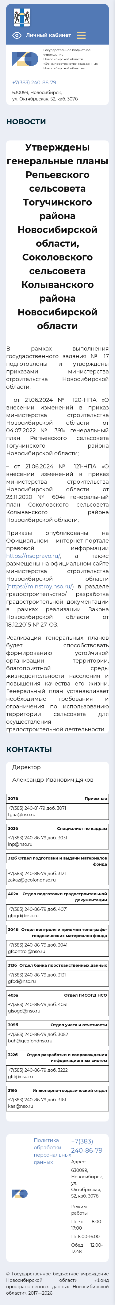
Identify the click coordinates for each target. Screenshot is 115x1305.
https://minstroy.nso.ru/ (40, 586)
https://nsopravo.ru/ (33, 556)
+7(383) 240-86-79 (34, 82)
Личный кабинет (48, 35)
